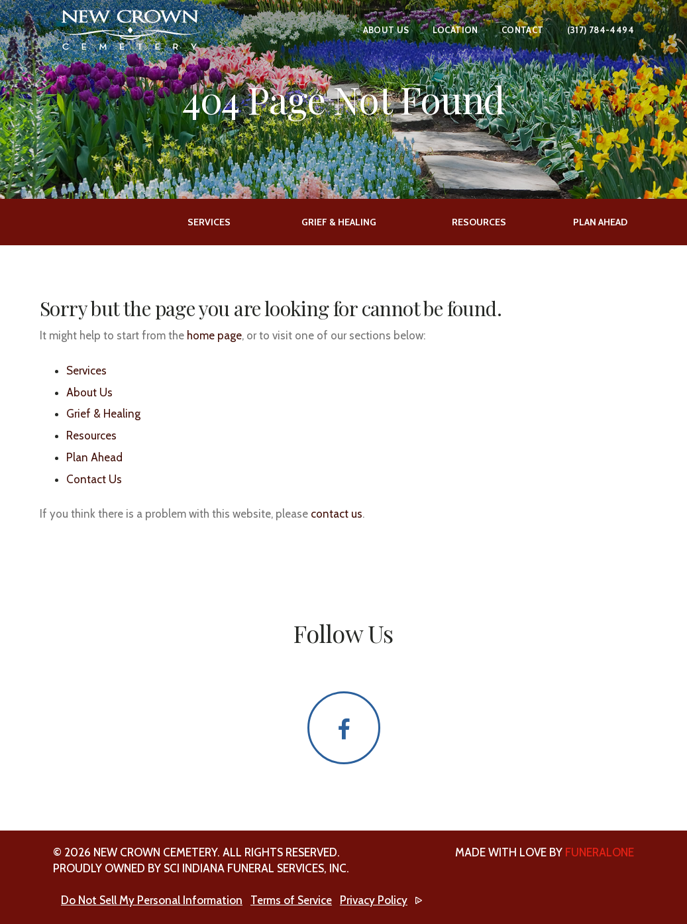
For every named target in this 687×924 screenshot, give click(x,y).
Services (86, 370)
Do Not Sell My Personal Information (151, 900)
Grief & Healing (103, 413)
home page (214, 335)
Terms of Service (291, 900)
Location (455, 30)
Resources (91, 435)
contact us (336, 513)
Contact (523, 30)
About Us (386, 30)
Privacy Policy (373, 900)
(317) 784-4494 (600, 30)
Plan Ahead (94, 457)
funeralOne (599, 852)
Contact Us (94, 479)
